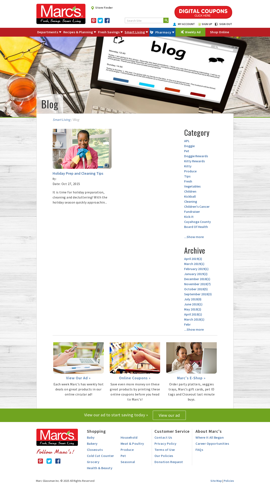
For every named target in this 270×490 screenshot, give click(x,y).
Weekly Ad (193, 32)
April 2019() (193, 259)
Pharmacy (163, 32)
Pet (186, 151)
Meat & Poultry (132, 443)
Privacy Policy (165, 443)
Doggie (189, 146)
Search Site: (134, 21)
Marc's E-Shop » (191, 377)
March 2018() (194, 319)
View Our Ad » (78, 377)
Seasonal (128, 462)
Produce (190, 171)
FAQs (199, 449)
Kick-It (189, 216)
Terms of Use (164, 449)
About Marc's (209, 431)
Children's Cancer (197, 206)
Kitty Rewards (194, 161)
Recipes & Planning (78, 32)
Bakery (92, 443)
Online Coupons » (135, 377)
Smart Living (135, 32)
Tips (187, 176)
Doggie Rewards (196, 156)
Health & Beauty (100, 468)
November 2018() (197, 284)
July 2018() (192, 299)
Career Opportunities (212, 443)
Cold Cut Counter (100, 456)
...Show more (194, 237)
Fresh (188, 181)
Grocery (93, 462)
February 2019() (196, 269)
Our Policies (163, 456)
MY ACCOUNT (184, 24)
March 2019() (194, 264)
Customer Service (172, 431)
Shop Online (219, 32)
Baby (91, 437)
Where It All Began (210, 437)
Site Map (216, 481)
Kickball (190, 196)
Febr (187, 324)
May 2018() (192, 309)
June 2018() (193, 304)
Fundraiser (192, 211)
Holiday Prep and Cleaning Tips (78, 173)
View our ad (169, 415)
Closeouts (95, 449)
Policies (229, 481)
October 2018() (196, 289)
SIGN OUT (223, 24)
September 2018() (198, 294)
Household (129, 437)
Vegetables (192, 186)
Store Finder (102, 7)
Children (190, 191)
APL (187, 141)
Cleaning (190, 201)
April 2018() (193, 314)
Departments (47, 32)
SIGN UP (205, 24)
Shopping (96, 431)
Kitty (188, 166)
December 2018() (197, 279)
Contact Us (163, 437)
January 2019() (195, 274)
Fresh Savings (109, 32)
